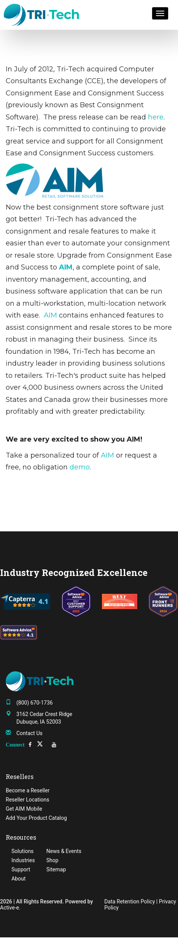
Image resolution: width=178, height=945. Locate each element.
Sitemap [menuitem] (56, 869)
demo (80, 467)
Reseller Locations (27, 800)
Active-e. (10, 908)
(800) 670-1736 (34, 703)
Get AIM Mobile (24, 809)
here (156, 117)
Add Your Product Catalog (36, 818)
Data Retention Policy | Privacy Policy (140, 904)
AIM (50, 315)
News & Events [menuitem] (63, 851)
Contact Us (29, 733)
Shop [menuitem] (52, 860)
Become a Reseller (27, 790)
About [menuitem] (18, 879)
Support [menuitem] (20, 869)
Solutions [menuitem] (22, 851)
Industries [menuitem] (23, 860)
